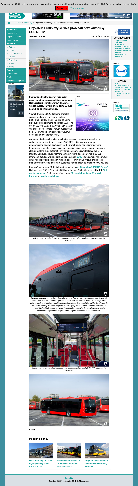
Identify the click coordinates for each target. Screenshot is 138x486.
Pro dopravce (12, 40)
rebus (93, 36)
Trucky (11, 66)
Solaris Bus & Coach (122, 89)
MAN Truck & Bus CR (123, 87)
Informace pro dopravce (120, 55)
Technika (17, 23)
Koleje (11, 63)
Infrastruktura (12, 74)
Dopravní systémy (15, 54)
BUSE (79, 157)
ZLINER (117, 95)
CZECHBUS (119, 42)
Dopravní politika (14, 36)
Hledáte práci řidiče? (122, 48)
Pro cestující (12, 33)
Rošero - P (119, 91)
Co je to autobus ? (121, 41)
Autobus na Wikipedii (123, 46)
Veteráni (12, 57)
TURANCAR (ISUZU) (122, 93)
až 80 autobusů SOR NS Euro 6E (92, 167)
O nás (9, 77)
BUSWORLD (119, 44)
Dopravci (10, 70)
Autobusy (28, 23)
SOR (116, 83)
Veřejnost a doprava (15, 81)
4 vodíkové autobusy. (49, 176)
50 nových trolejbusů (81, 173)
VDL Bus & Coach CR (123, 85)
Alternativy (13, 60)
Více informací (77, 8)
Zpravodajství (12, 29)
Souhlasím (62, 8)
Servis (11, 50)
